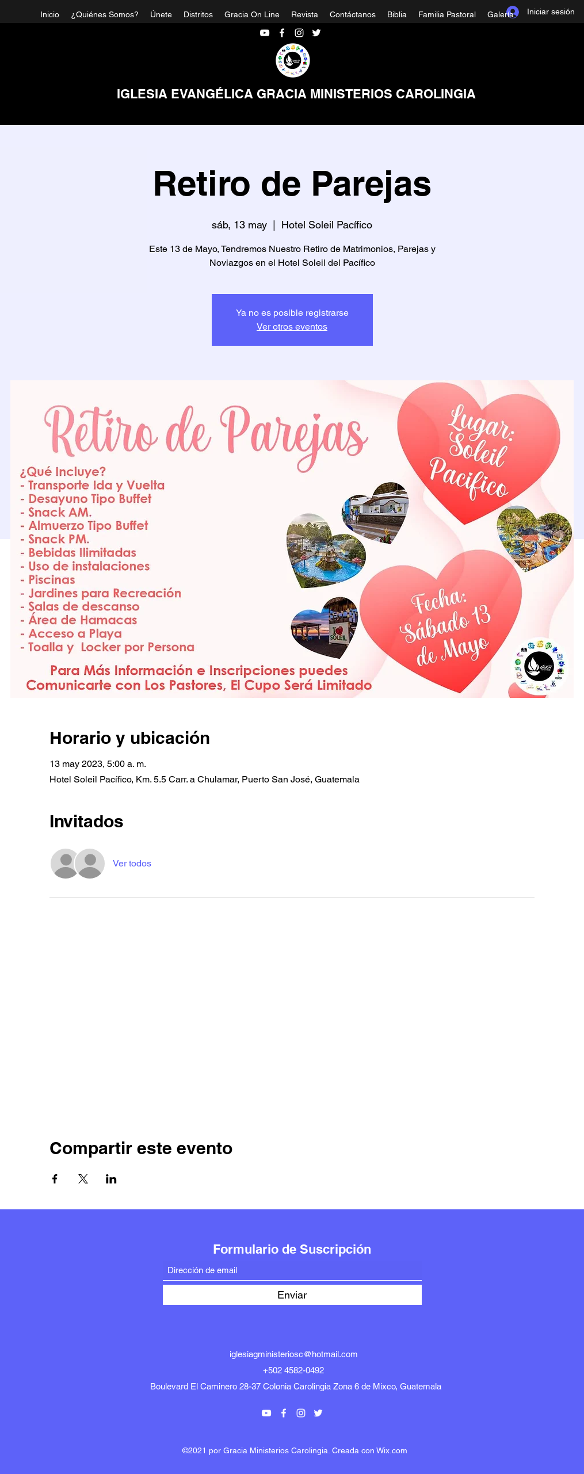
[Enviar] (292, 1295)
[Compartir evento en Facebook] (54, 1178)
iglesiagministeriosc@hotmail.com (294, 1354)
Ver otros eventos (292, 326)
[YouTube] (264, 33)
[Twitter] (316, 33)
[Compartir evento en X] (83, 1178)
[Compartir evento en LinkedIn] (111, 1178)
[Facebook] (282, 33)
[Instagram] (299, 33)
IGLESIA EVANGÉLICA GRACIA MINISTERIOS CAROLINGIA (296, 93)
